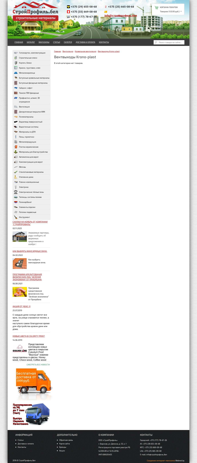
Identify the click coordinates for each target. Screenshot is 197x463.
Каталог (31, 42)
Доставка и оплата (85, 42)
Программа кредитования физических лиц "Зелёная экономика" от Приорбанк (27, 277)
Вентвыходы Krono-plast (109, 51)
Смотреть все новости (38, 364)
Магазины (44, 42)
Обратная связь (66, 440)
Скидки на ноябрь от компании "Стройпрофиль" (30, 223)
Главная (18, 42)
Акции (62, 451)
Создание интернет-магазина (161, 460)
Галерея (68, 42)
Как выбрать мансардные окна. (30, 251)
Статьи (56, 42)
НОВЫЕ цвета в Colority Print (29, 336)
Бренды (62, 447)
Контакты (104, 42)
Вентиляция (68, 51)
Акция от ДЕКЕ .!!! (21, 306)
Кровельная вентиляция (85, 51)
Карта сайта (64, 443)
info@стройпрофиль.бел (121, 15)
